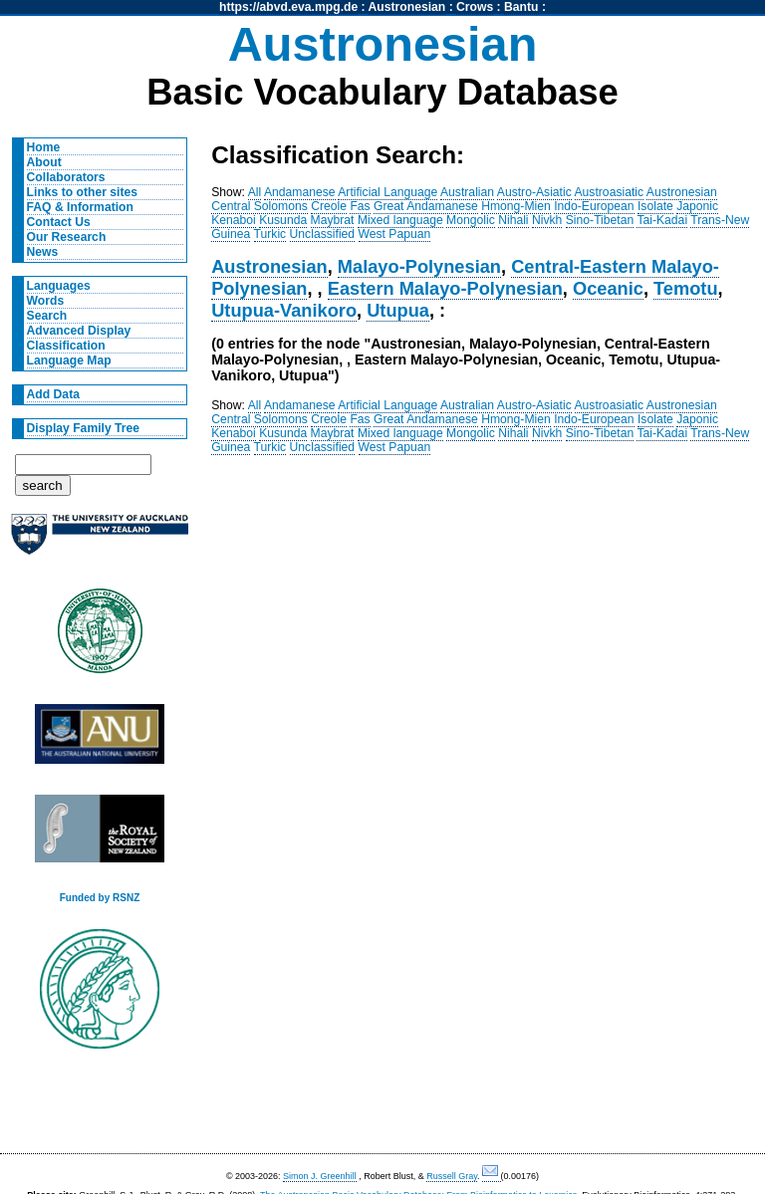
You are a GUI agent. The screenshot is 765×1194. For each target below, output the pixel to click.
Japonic (697, 206)
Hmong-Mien (516, 206)
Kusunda (283, 220)
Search (47, 316)
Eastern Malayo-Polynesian (445, 288)
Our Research (67, 237)
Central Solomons (259, 206)
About (44, 162)
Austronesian (407, 7)
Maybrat (333, 220)
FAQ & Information (80, 207)
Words (46, 301)
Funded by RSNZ (100, 897)
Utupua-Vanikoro (284, 310)
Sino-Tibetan (600, 220)
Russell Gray (451, 1176)
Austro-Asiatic (534, 192)
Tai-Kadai (662, 220)
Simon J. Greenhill (320, 1176)
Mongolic (470, 220)
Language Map (69, 360)
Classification (66, 346)
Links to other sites (82, 192)
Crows (474, 7)
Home (44, 147)
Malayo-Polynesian (419, 266)
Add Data (53, 394)
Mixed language (400, 220)
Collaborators (66, 177)
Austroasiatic (609, 192)
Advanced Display (79, 331)
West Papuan (395, 234)
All (255, 192)
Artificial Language (387, 192)
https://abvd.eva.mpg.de (288, 7)
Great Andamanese (426, 206)
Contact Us (59, 222)
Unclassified (323, 234)
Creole (329, 206)
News (43, 252)
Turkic (270, 234)
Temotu (685, 288)
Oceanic (608, 288)
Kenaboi (233, 220)
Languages (59, 286)
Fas (360, 206)
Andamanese (300, 192)
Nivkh (547, 220)
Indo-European (594, 206)
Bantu (521, 7)
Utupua (398, 310)
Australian (467, 192)
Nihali (513, 220)
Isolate (655, 206)
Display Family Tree (83, 428)
